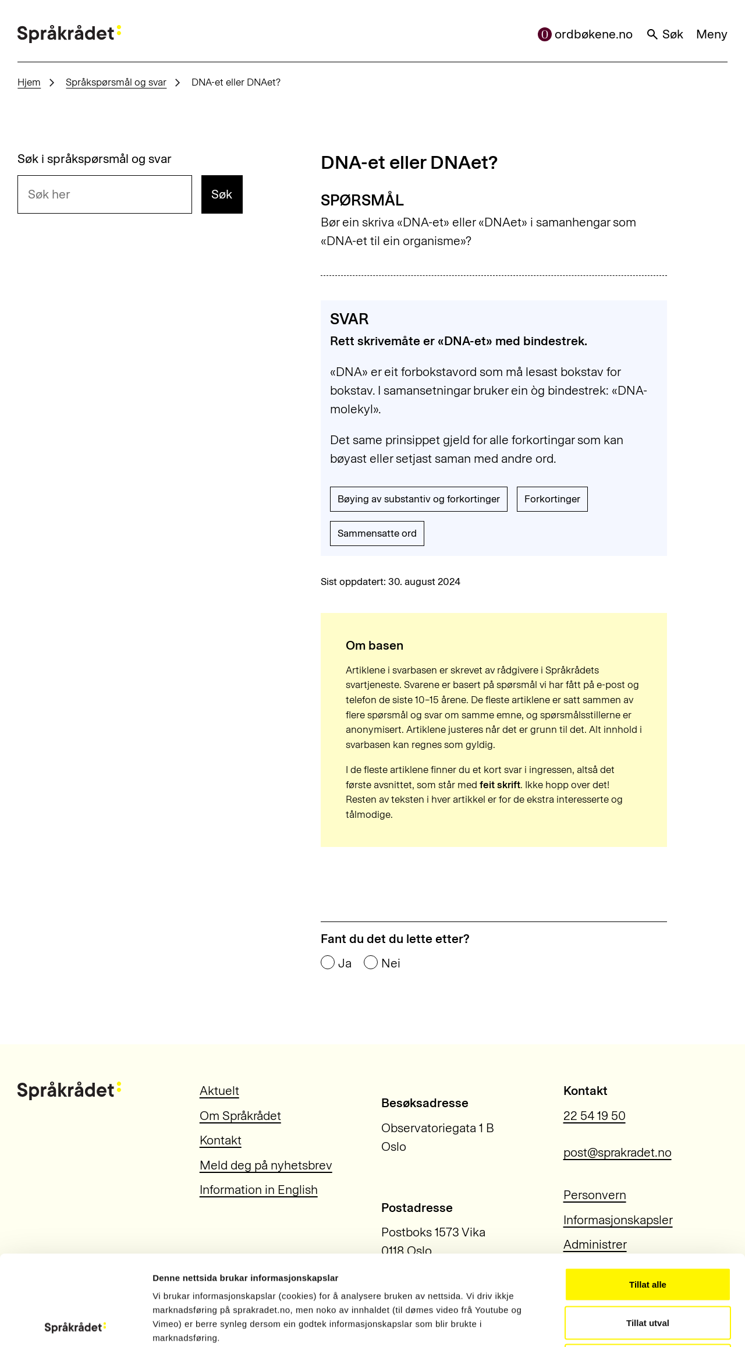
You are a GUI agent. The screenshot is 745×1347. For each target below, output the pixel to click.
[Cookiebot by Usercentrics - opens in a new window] (75, 1324)
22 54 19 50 (594, 1115)
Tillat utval (647, 1233)
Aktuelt (219, 1090)
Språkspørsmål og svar (116, 82)
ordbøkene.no (585, 34)
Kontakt (221, 1140)
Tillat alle (647, 1194)
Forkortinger (552, 499)
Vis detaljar (629, 1324)
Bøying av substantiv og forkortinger (419, 499)
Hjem (29, 82)
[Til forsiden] (69, 34)
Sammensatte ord (377, 533)
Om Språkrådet (240, 1115)
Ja (345, 963)
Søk (664, 34)
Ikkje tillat (648, 1270)
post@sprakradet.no (617, 1152)
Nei (390, 963)
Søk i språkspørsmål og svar (94, 158)
